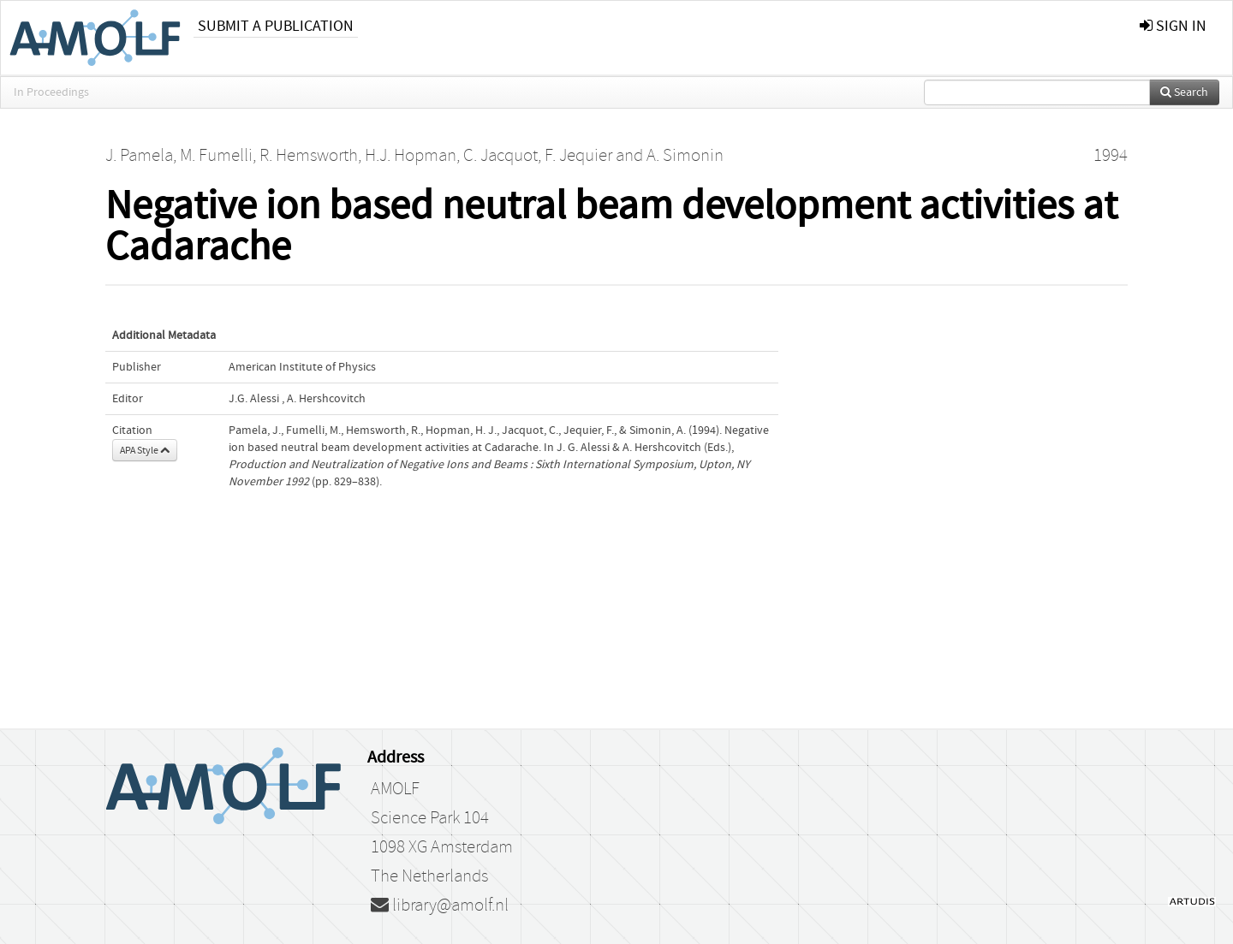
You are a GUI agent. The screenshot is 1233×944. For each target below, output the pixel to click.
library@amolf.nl (440, 905)
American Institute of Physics (302, 367)
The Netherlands (429, 876)
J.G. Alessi (254, 399)
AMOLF (395, 789)
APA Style (145, 450)
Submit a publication (276, 26)
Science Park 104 (430, 818)
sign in (1173, 26)
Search (1184, 92)
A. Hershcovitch (326, 399)
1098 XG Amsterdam (442, 847)
